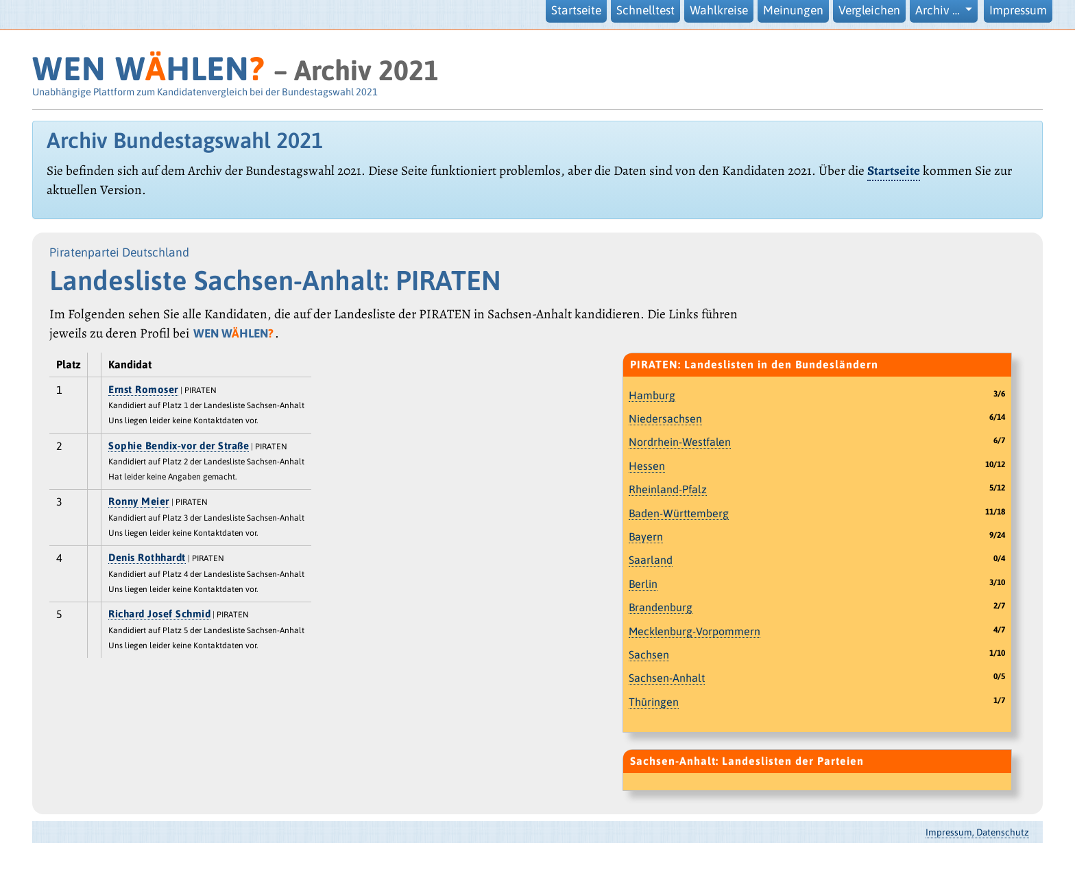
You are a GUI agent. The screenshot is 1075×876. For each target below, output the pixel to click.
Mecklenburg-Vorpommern (694, 631)
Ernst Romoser (143, 389)
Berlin (643, 584)
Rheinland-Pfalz (668, 489)
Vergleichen (869, 10)
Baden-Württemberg (679, 513)
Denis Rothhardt (147, 557)
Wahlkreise (719, 10)
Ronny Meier (138, 501)
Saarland (651, 560)
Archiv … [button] (939, 10)
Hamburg (652, 395)
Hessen (647, 466)
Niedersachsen (665, 418)
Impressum (1018, 10)
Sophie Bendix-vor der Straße (178, 445)
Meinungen (793, 10)
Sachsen (649, 654)
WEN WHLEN (148, 68)
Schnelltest (645, 10)
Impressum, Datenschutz (977, 832)
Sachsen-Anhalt (667, 678)
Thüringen (654, 702)
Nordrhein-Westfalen (680, 442)
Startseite (576, 10)
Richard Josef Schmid (159, 613)
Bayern (646, 536)
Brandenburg (660, 607)
